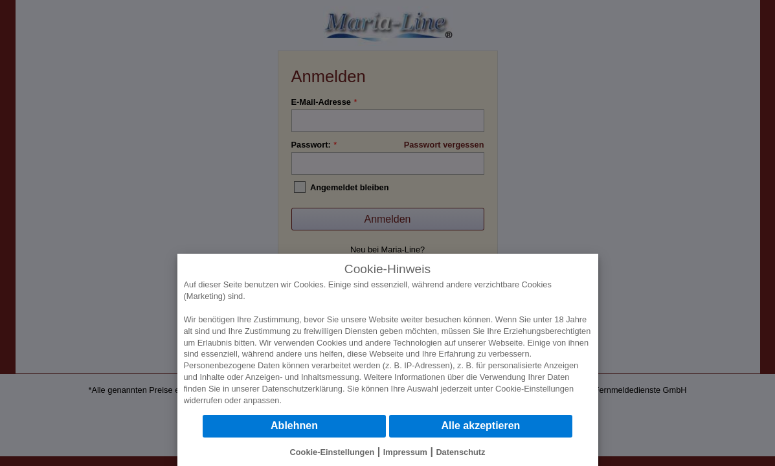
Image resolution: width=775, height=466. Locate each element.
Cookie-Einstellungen (534, 389)
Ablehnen (294, 425)
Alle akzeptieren (481, 425)
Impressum (405, 452)
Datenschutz (460, 452)
